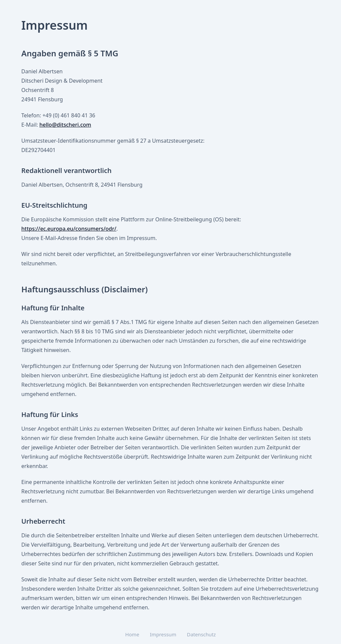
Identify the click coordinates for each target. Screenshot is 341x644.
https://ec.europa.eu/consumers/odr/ (68, 228)
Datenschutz (201, 634)
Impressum (163, 634)
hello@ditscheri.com (65, 124)
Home (132, 634)
